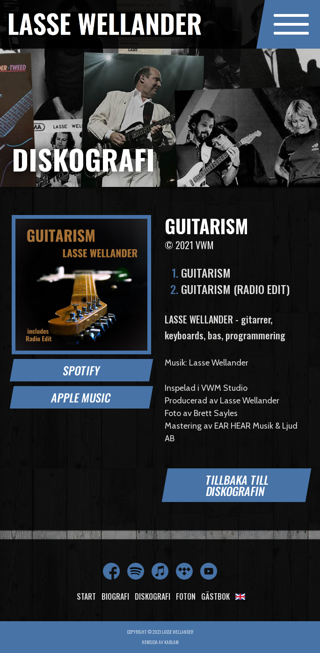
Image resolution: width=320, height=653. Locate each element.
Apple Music (81, 397)
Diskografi (152, 596)
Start (86, 596)
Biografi (115, 596)
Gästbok (215, 596)
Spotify (81, 370)
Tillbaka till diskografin (237, 485)
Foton (186, 596)
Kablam (171, 642)
